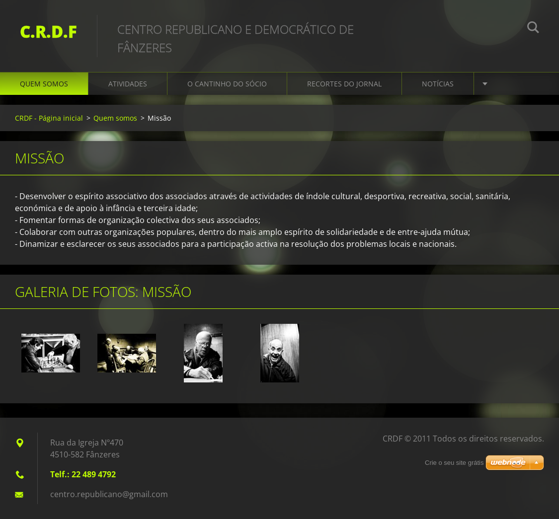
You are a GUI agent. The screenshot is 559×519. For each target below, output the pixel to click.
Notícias (438, 83)
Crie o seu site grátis (454, 462)
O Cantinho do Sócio (227, 83)
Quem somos (44, 83)
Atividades (127, 83)
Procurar (533, 29)
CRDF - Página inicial (49, 118)
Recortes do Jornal (344, 83)
